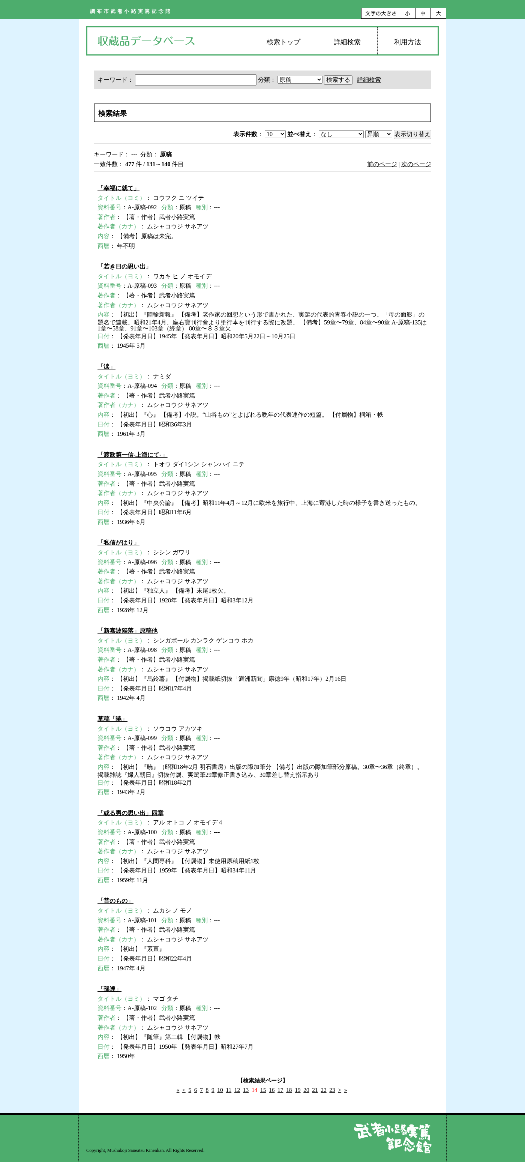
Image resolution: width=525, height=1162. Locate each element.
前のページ (382, 164)
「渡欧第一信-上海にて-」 (133, 455)
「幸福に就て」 (119, 188)
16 (271, 1090)
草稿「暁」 (113, 719)
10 (220, 1090)
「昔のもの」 (116, 901)
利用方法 (407, 42)
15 (263, 1090)
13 (246, 1090)
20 (306, 1090)
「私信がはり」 (119, 542)
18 (289, 1090)
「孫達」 (110, 989)
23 (332, 1090)
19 (297, 1090)
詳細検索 (347, 42)
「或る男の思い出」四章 (131, 813)
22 (323, 1090)
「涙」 (107, 366)
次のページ (416, 164)
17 (280, 1090)
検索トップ (283, 42)
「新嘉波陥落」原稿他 (128, 631)
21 (315, 1090)
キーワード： (178, 80)
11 (228, 1090)
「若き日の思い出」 (125, 266)
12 (237, 1090)
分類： (291, 80)
